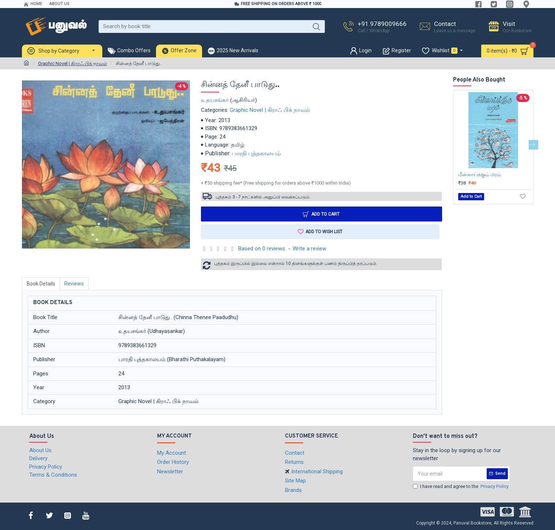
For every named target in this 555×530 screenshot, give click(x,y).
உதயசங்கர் (215, 100)
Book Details (41, 284)
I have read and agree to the (461, 486)
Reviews (74, 284)
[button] (533, 144)
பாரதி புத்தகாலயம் (256, 153)
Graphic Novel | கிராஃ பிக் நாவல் (72, 63)
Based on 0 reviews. (262, 248)
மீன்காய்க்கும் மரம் (479, 174)
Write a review (309, 248)
